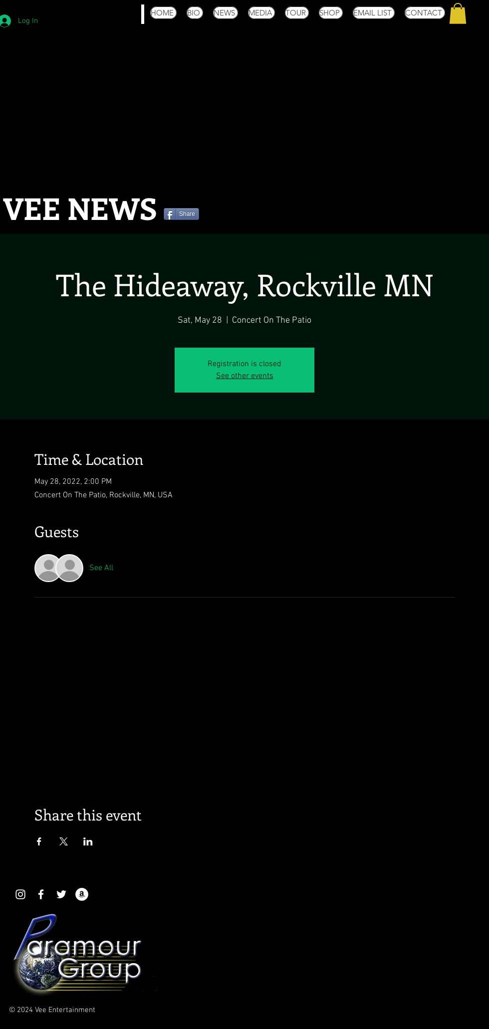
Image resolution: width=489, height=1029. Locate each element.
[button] (458, 13)
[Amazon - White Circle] (81, 894)
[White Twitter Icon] (61, 894)
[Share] (181, 214)
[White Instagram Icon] (20, 894)
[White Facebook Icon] (40, 894)
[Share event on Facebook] (39, 841)
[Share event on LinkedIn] (88, 841)
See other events (244, 376)
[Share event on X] (63, 841)
